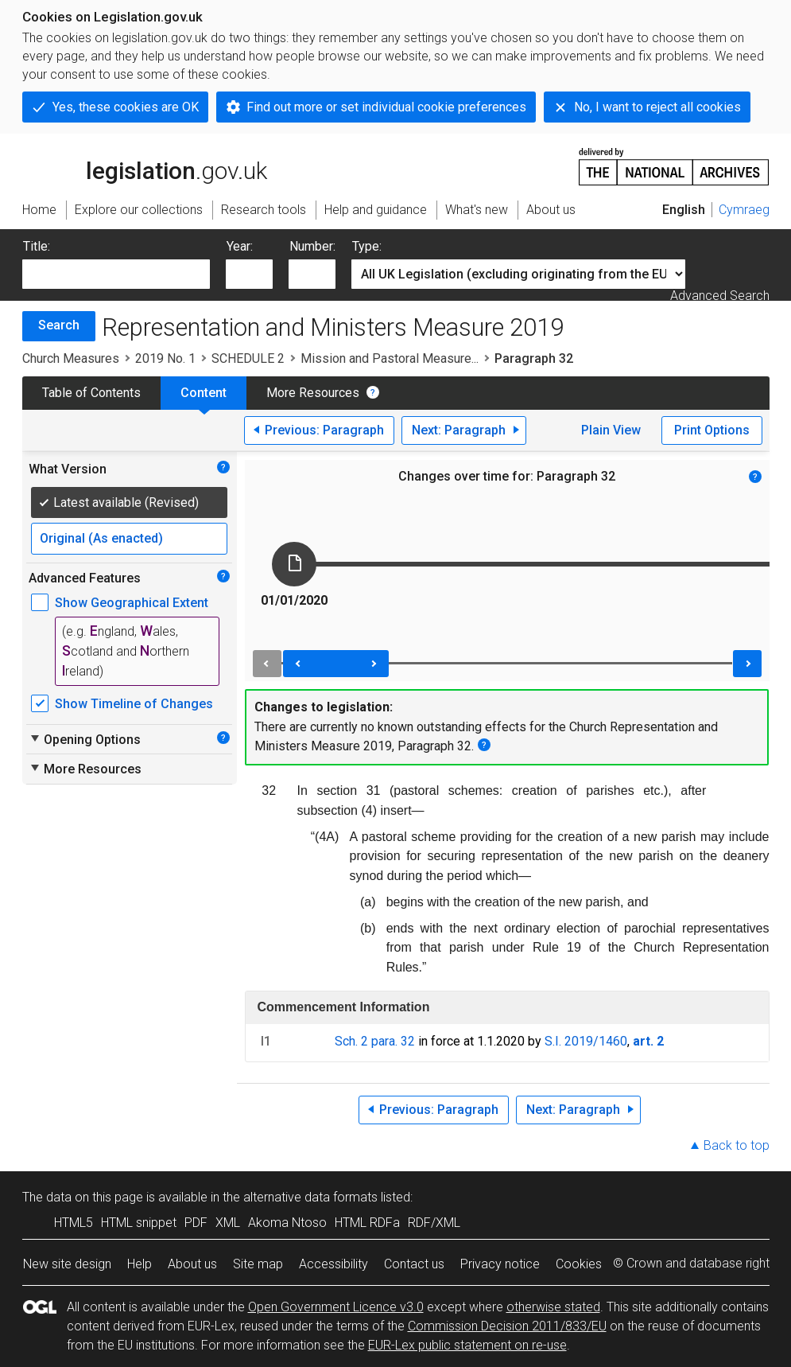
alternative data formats (310, 1197)
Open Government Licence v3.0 (336, 1306)
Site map (258, 1264)
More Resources (312, 392)
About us (192, 1264)
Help (139, 1264)
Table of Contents (91, 392)
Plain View (611, 430)
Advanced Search (720, 295)
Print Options (712, 430)
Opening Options (85, 739)
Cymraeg (744, 209)
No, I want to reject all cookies (657, 107)
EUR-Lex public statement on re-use (467, 1345)
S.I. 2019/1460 (586, 1041)
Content (203, 392)
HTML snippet (138, 1222)
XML (227, 1222)
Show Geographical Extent (131, 602)
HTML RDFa (367, 1222)
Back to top (737, 1145)
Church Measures (70, 358)
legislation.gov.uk (144, 165)
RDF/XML (434, 1222)
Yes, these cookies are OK (125, 107)
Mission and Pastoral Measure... (390, 358)
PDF (195, 1222)
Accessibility (333, 1264)
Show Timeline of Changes (134, 703)
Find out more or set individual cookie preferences (386, 107)
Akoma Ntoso (287, 1222)
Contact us (414, 1264)
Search (58, 325)
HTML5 (73, 1222)
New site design (67, 1264)
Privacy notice (500, 1264)
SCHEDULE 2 (248, 358)
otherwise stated (553, 1306)
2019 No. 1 (165, 358)
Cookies (579, 1264)
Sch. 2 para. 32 (375, 1041)
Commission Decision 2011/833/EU (507, 1326)
